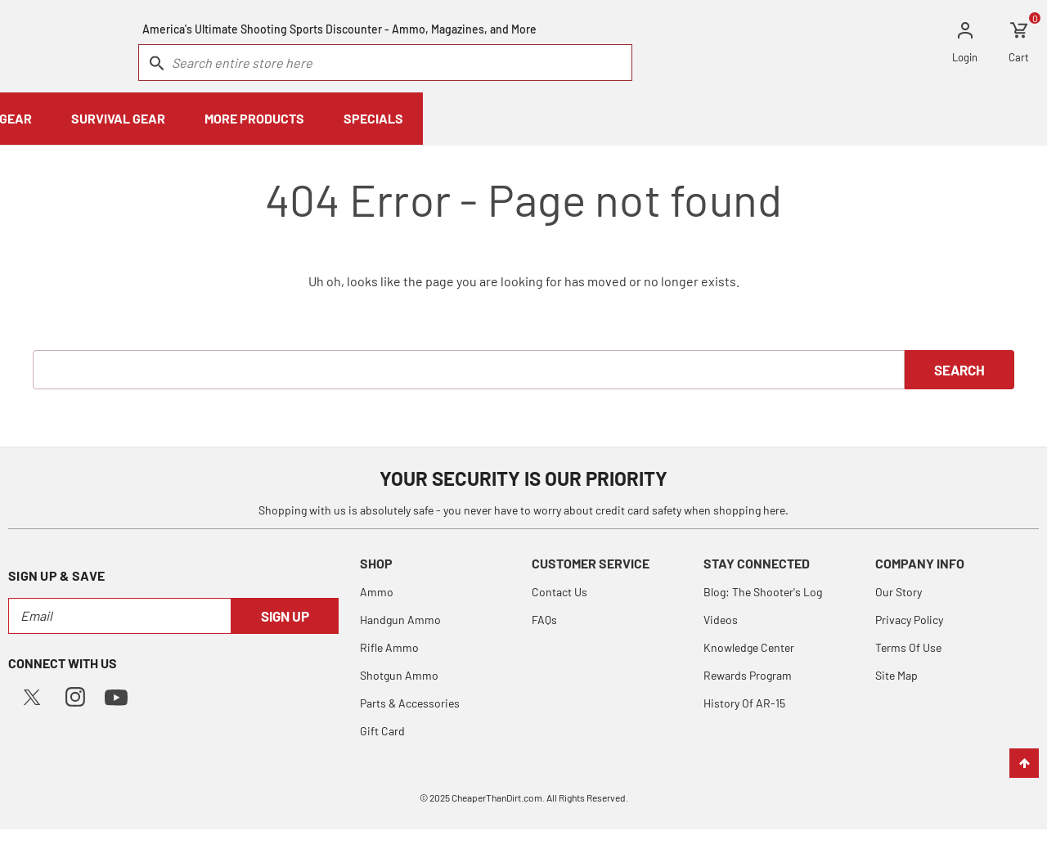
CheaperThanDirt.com (497, 796)
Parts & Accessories (410, 702)
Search (959, 369)
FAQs (544, 619)
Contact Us (559, 591)
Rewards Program (747, 674)
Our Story (898, 591)
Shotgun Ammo (399, 674)
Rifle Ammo (389, 647)
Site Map (896, 674)
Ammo (376, 591)
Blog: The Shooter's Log (762, 591)
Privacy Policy (909, 619)
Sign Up (285, 615)
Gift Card (382, 730)
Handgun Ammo (400, 619)
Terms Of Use (908, 647)
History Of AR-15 (744, 702)
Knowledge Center (748, 647)
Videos (720, 619)
